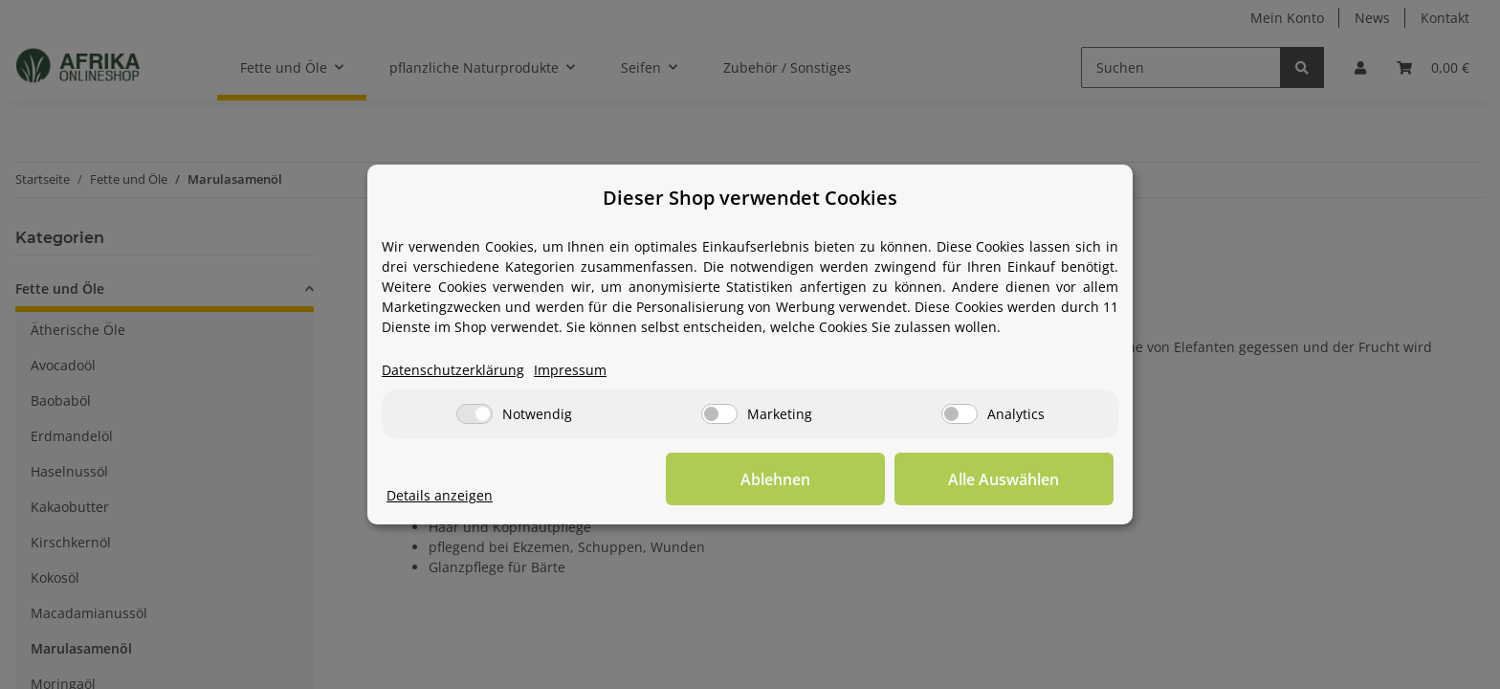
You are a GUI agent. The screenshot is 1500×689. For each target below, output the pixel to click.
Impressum (570, 371)
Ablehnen (817, 479)
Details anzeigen (439, 496)
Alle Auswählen (1017, 479)
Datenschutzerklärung (453, 371)
